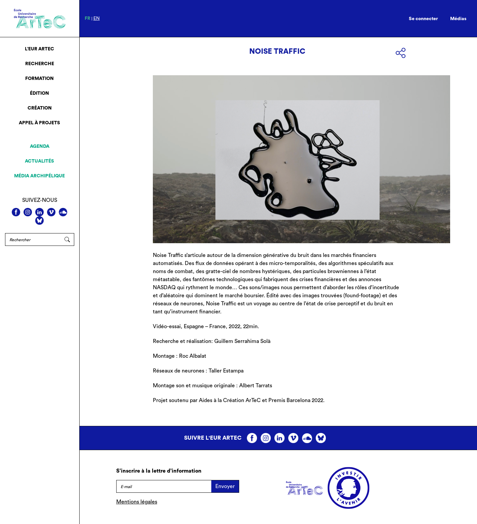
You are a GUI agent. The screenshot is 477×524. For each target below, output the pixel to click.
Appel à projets (39, 123)
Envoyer (225, 486)
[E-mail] (163, 486)
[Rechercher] (32, 239)
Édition (39, 93)
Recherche (39, 63)
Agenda (39, 146)
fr (87, 18)
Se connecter (423, 18)
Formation (39, 78)
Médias (458, 18)
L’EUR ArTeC (39, 49)
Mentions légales (136, 502)
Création (40, 108)
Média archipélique (39, 176)
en (96, 18)
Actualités (39, 161)
